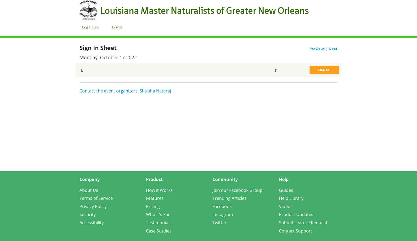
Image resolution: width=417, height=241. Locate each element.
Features (155, 198)
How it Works (159, 190)
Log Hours (90, 27)
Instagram (222, 214)
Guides (286, 190)
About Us (89, 190)
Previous (317, 48)
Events (117, 27)
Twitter (219, 223)
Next (333, 48)
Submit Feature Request (303, 223)
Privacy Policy (93, 206)
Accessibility (92, 223)
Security (88, 214)
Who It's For (158, 214)
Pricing (153, 206)
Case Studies (159, 231)
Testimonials (159, 223)
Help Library (291, 198)
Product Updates (296, 214)
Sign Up (324, 69)
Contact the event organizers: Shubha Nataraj (125, 91)
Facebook (222, 206)
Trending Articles (229, 198)
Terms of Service (96, 198)
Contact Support (295, 231)
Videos (286, 206)
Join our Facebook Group (237, 190)
